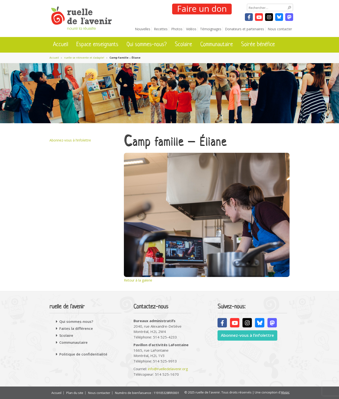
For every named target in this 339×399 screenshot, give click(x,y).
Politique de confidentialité (83, 354)
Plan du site (74, 392)
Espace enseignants (97, 45)
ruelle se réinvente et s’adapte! (84, 57)
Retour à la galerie (138, 280)
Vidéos (191, 29)
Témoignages (210, 29)
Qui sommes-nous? (147, 45)
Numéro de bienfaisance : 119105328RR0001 (147, 392)
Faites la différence (76, 328)
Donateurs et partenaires (244, 29)
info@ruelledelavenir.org (168, 368)
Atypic (285, 392)
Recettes (161, 29)
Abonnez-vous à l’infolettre (70, 140)
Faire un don (202, 9)
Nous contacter (280, 29)
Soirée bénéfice (258, 45)
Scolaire (183, 45)
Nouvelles (142, 29)
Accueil (60, 45)
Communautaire (216, 45)
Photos (176, 29)
